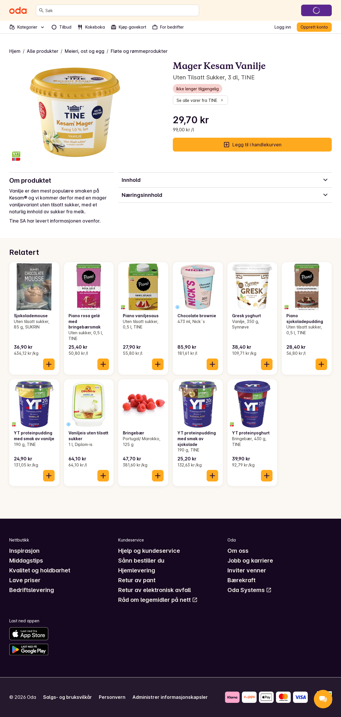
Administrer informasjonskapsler (170, 697)
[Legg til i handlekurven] (49, 364)
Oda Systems (249, 590)
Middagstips (26, 560)
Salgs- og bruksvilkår (67, 697)
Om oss (238, 550)
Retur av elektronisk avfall (154, 590)
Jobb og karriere (250, 560)
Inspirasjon (24, 550)
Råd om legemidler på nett (158, 599)
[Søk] (41, 10)
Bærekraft (241, 580)
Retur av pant (136, 580)
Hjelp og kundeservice (149, 550)
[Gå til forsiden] (18, 10)
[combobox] (121, 10)
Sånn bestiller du (141, 560)
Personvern (112, 697)
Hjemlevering (136, 570)
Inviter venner (246, 570)
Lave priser (24, 580)
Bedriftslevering (31, 590)
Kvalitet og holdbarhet (39, 570)
